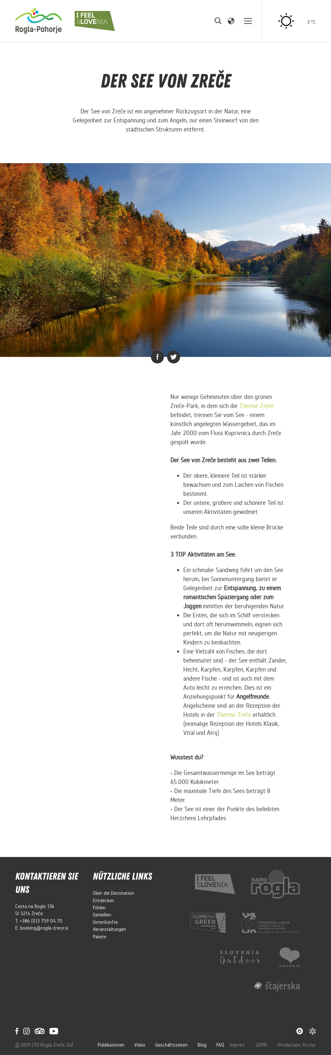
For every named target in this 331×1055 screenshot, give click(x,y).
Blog (202, 1045)
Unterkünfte (105, 922)
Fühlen (99, 908)
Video (139, 1045)
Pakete (99, 937)
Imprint (238, 1045)
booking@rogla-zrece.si (44, 928)
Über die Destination (113, 893)
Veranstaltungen (109, 929)
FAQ (220, 1045)
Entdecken (103, 901)
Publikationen (111, 1045)
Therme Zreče (234, 714)
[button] (231, 20)
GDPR (262, 1045)
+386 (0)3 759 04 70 (40, 921)
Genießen (102, 915)
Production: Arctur (297, 1045)
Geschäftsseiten (171, 1045)
